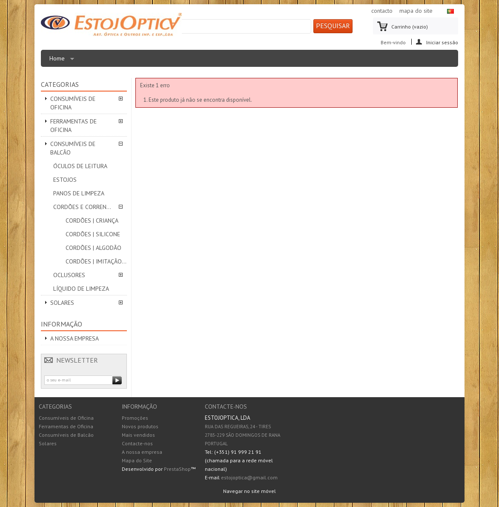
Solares (62, 302)
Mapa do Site (137, 460)
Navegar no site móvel (249, 491)
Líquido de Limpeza (81, 288)
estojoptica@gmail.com (249, 477)
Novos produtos (140, 426)
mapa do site (416, 10)
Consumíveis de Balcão (72, 148)
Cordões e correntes (84, 207)
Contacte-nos (137, 443)
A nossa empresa (74, 338)
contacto (382, 10)
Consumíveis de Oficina (72, 103)
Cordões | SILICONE (93, 234)
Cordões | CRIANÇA (92, 220)
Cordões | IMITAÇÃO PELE (96, 261)
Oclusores (69, 275)
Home (59, 60)
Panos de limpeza (78, 193)
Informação (61, 324)
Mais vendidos (138, 435)
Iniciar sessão (442, 42)
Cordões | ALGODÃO (93, 248)
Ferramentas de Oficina (73, 125)
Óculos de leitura (80, 166)
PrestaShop (177, 469)
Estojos (65, 179)
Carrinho (409, 26)
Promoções (135, 418)
